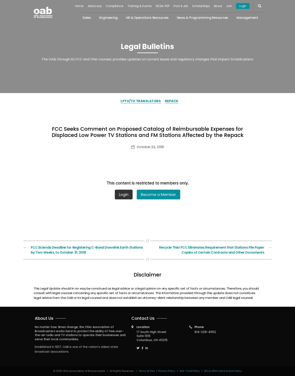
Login (242, 6)
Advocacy (95, 6)
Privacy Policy (166, 371)
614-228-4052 (205, 332)
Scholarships (201, 6)
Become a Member (158, 194)
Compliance (114, 6)
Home (79, 6)
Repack (172, 101)
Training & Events (139, 6)
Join (229, 6)
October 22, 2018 (150, 147)
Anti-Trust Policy (190, 371)
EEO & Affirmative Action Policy (223, 371)
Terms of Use (146, 371)
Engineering (108, 18)
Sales (87, 18)
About (218, 6)
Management (247, 18)
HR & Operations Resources (147, 18)
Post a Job (181, 6)
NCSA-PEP (162, 6)
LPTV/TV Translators (141, 101)
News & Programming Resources (202, 18)
